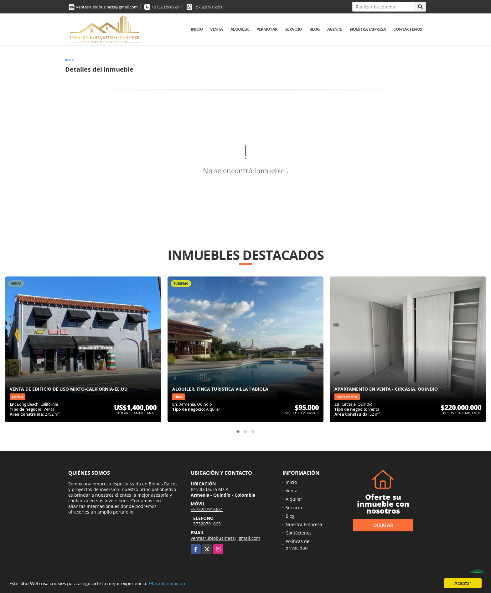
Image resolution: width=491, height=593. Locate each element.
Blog (314, 29)
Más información (167, 583)
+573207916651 (166, 7)
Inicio (197, 29)
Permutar (267, 29)
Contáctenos (407, 29)
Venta (216, 29)
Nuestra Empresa (368, 29)
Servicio (293, 29)
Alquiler (239, 29)
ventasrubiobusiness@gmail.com (107, 7)
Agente (334, 29)
